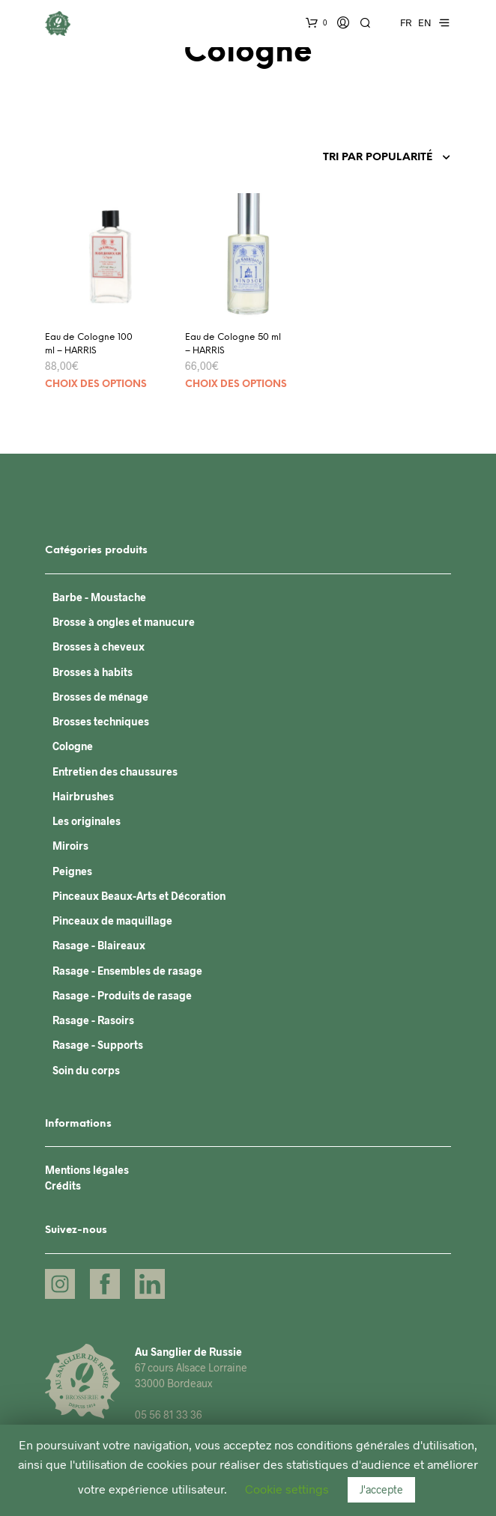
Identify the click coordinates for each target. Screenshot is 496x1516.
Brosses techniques (100, 721)
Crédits (63, 1185)
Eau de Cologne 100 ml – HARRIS (89, 344)
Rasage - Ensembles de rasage (127, 970)
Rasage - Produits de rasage (122, 995)
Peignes (72, 871)
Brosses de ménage (100, 696)
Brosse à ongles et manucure (123, 621)
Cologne (72, 746)
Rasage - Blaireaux (98, 945)
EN (425, 22)
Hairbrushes (83, 796)
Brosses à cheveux (98, 646)
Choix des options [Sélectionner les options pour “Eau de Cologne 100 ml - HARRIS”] (96, 384)
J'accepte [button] (381, 1489)
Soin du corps (86, 1070)
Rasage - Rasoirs (93, 1020)
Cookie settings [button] (287, 1489)
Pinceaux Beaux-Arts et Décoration (139, 895)
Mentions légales (87, 1169)
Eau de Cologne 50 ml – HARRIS (233, 344)
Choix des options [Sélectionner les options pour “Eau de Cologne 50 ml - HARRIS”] (236, 384)
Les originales (86, 821)
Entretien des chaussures (115, 771)
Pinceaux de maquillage (112, 920)
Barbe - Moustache (99, 597)
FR (405, 22)
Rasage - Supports (97, 1044)
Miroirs (70, 845)
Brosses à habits (92, 672)
